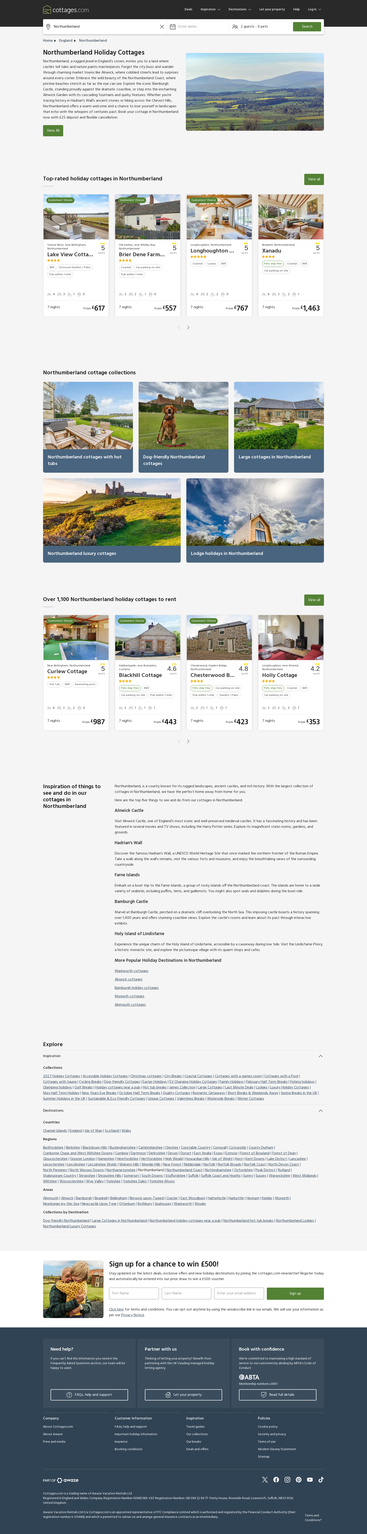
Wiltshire (50, 1181)
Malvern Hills (129, 1164)
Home (48, 41)
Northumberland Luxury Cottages (69, 1226)
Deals (188, 9)
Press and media (54, 1442)
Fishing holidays (302, 1082)
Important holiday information (136, 1434)
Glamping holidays (57, 1087)
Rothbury (145, 1204)
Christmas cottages (146, 1076)
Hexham (252, 1198)
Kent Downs (255, 1159)
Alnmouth (51, 1198)
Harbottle (236, 1198)
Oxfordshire (243, 1170)
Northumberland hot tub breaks (248, 1221)
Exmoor (231, 1153)
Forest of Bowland (255, 1153)
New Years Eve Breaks (99, 1093)
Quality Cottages (176, 1093)
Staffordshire (175, 1176)
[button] (198, 26)
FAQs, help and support (89, 1395)
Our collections (197, 1434)
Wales (126, 1131)
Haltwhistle (217, 1198)
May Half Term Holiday (61, 1093)
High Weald (174, 1159)
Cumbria (121, 1153)
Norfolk (209, 1164)
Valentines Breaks (191, 1099)
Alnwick (67, 1198)
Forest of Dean (284, 1153)
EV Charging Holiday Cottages (193, 1082)
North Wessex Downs (87, 1170)
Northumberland (93, 41)
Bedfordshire (53, 1148)
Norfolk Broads (229, 1164)
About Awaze (53, 1434)
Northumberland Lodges (295, 1221)
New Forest (172, 1164)
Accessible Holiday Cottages (105, 1076)
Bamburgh (84, 1198)
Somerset (131, 1176)
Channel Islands (55, 1131)
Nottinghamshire (218, 1170)
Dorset (185, 1153)
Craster (172, 1198)
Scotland (112, 1131)
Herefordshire (127, 1159)
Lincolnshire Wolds (102, 1164)
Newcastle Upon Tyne (99, 1204)
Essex (218, 1153)
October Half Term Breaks (139, 1093)
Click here (116, 1310)
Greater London (82, 1159)
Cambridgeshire (150, 1148)
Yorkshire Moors (162, 1181)
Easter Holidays (155, 1082)
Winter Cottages (250, 1099)
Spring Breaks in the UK (299, 1093)
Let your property (272, 9)
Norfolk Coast (255, 1164)
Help (296, 9)
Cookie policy (268, 1427)
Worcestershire (71, 1181)
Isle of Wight (222, 1159)
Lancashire (298, 1159)
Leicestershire (54, 1164)
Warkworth (183, 1204)
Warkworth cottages (131, 971)
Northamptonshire (121, 1170)
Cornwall (220, 1148)
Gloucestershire (55, 1159)
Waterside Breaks (221, 1099)
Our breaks (193, 1442)
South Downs (152, 1176)
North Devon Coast (283, 1164)
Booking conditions (128, 1449)
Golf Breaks (83, 1087)
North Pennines (55, 1170)
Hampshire (106, 1159)
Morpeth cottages (129, 996)
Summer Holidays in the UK (64, 1099)
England (66, 41)
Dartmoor (138, 1153)
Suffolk (193, 1176)
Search (307, 27)
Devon (173, 1153)
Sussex (261, 1176)
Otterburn (127, 1204)
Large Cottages (210, 1087)
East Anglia (202, 1153)
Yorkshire (113, 1181)
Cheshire (171, 1148)
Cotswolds (237, 1148)
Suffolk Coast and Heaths (221, 1176)
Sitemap (264, 1457)
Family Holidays (232, 1082)
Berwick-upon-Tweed (147, 1198)
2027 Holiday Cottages (61, 1076)
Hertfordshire (151, 1159)
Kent (239, 1159)
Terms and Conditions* (313, 1518)
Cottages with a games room (238, 1076)
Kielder (267, 1198)
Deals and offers (197, 1449)
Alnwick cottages (129, 980)
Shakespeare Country (59, 1176)
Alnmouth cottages (130, 1005)
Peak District (265, 1170)
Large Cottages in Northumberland (119, 1221)
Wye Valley (95, 1181)
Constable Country (195, 1148)
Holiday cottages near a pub (117, 1087)
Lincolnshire (76, 1164)
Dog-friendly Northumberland (66, 1221)
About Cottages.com (58, 1427)
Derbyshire (157, 1153)
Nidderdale (192, 1164)
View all (314, 179)
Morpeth (282, 1198)
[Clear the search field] (162, 26)
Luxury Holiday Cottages (289, 1087)
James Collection (182, 1087)
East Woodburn (192, 1198)
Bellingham (118, 1198)
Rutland (284, 1170)
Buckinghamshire (123, 1148)
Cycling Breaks (90, 1082)
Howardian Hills (197, 1159)
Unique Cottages (161, 1099)
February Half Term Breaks (267, 1082)
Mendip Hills (151, 1164)
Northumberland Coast (184, 1170)
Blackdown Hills (95, 1148)
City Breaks (173, 1076)
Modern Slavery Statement (277, 1449)
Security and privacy (272, 1434)
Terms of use (266, 1442)
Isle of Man (93, 1131)
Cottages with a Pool (281, 1076)
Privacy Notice (132, 1315)
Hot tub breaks (155, 1087)
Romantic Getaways (209, 1093)
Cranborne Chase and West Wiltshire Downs (78, 1153)
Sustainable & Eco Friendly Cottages (116, 1099)
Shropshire (87, 1176)
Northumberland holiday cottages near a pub (185, 1221)
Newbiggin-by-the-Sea (61, 1204)
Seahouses (163, 1204)
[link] (88, 427)
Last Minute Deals (239, 1087)
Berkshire (73, 1148)
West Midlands (304, 1176)
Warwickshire (279, 1176)
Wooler (200, 1204)
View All (53, 131)
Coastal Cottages (198, 1076)
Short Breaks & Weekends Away (253, 1093)
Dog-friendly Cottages (122, 1082)
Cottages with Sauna (60, 1082)
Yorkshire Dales (135, 1181)
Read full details (277, 1395)
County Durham (261, 1148)
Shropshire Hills (109, 1176)
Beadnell (101, 1198)
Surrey (248, 1176)
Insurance (121, 1442)
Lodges (262, 1087)
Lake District (277, 1159)
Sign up (295, 1294)
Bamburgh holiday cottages (137, 988)
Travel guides (195, 1427)
